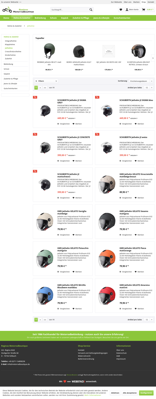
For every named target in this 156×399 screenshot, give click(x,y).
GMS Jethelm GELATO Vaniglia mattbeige (71, 212)
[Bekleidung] (40, 18)
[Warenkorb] (148, 9)
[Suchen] (90, 9)
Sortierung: (122, 81)
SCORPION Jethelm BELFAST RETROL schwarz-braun (138, 63)
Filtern (40, 81)
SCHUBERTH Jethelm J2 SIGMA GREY (71, 101)
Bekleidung (8, 64)
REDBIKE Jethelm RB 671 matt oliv (49, 63)
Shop (144, 2)
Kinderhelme (10, 55)
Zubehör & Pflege (11, 79)
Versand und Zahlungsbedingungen (93, 353)
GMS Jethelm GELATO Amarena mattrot (135, 286)
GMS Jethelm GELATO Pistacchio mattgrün (72, 249)
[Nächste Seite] (40, 88)
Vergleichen (63, 124)
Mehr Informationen (92, 395)
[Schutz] (53, 18)
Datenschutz (121, 353)
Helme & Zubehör (11, 37)
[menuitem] (71, 9)
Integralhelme (10, 41)
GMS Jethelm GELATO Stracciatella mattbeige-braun (136, 175)
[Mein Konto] (132, 9)
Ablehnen (115, 393)
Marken (136, 2)
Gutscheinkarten (10, 88)
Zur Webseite (116, 2)
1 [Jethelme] (36, 87)
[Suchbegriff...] (71, 9)
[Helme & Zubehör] (22, 18)
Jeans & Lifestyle (10, 83)
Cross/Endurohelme (13, 51)
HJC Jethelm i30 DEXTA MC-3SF (108, 62)
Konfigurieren (146, 393)
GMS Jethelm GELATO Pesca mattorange (133, 249)
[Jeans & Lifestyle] (101, 18)
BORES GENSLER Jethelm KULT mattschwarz (79, 63)
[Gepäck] (64, 18)
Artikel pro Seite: (135, 87)
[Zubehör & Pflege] (80, 18)
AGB (118, 356)
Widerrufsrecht (84, 356)
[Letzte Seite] (45, 88)
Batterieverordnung (86, 359)
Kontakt (151, 2)
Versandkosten (72, 375)
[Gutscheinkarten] (122, 18)
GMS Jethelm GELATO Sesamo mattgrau (134, 212)
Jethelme (9, 48)
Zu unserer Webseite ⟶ (11, 2)
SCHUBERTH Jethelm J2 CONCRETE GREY (73, 138)
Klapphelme (10, 44)
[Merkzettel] (120, 9)
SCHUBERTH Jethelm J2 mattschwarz (68, 175)
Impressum (121, 359)
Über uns (127, 2)
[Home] (6, 18)
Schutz (6, 69)
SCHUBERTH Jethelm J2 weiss (133, 137)
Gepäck (7, 74)
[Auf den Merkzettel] (77, 123)
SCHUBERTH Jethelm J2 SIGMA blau (136, 100)
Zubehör (8, 58)
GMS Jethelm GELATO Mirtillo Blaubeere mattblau (71, 286)
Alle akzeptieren (130, 393)
